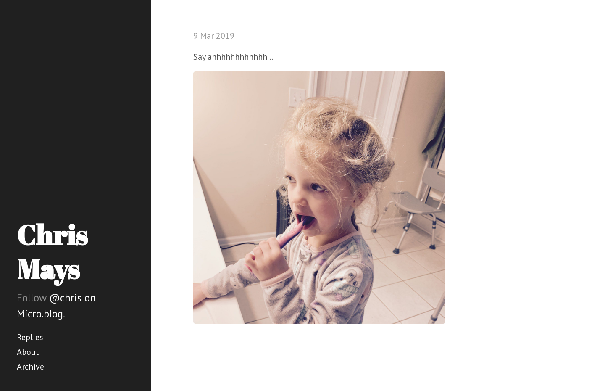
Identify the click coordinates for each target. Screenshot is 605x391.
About (28, 351)
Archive (30, 366)
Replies (30, 337)
